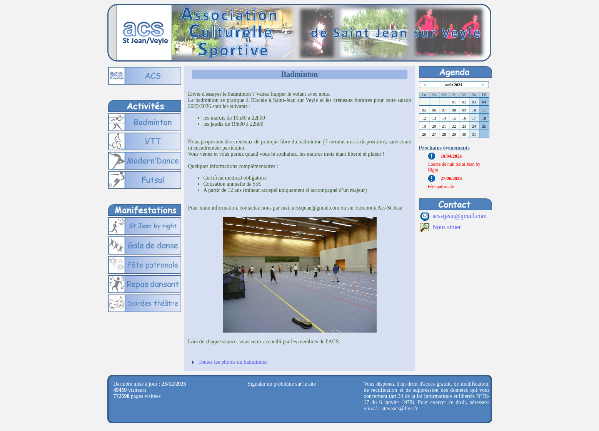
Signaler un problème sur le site (282, 384)
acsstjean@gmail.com (460, 216)
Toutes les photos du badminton (233, 362)
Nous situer (447, 227)
